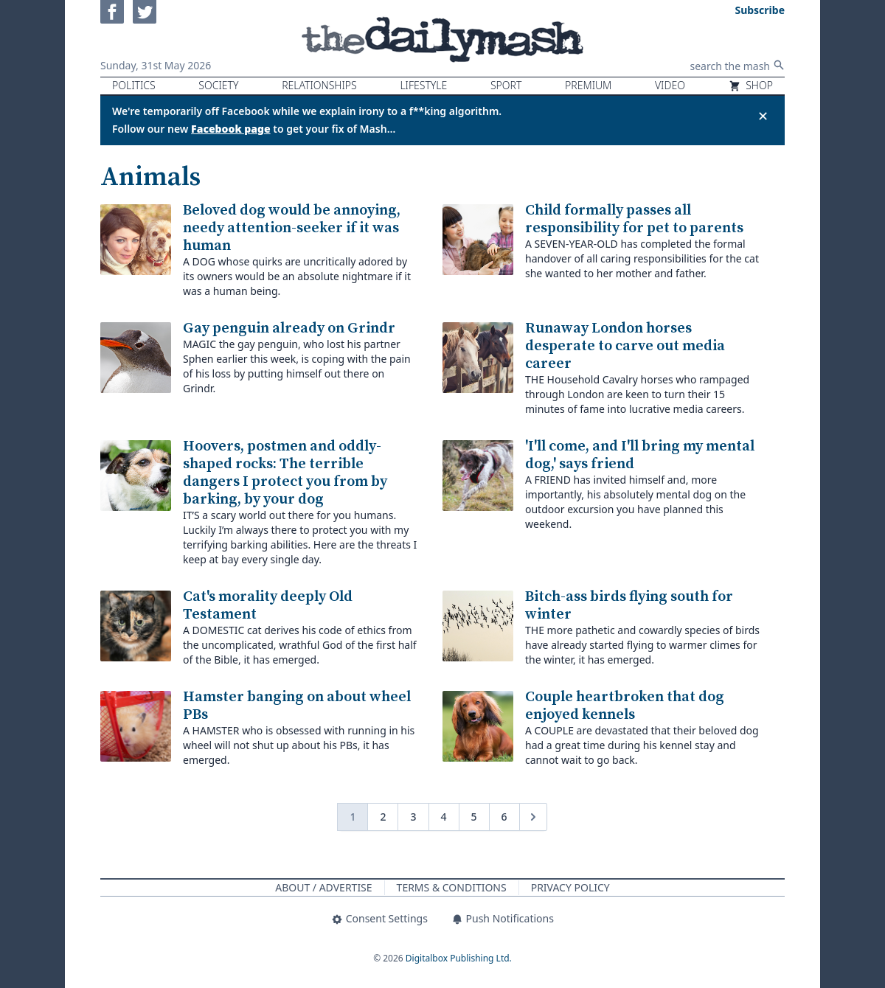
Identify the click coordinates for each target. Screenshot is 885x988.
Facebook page (231, 129)
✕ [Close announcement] (762, 116)
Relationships (319, 85)
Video (670, 85)
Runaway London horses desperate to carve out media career (625, 346)
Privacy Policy (570, 887)
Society (218, 85)
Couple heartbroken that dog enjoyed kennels (624, 706)
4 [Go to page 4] (444, 817)
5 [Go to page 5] (474, 817)
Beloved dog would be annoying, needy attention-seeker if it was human (291, 228)
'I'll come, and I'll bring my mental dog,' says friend (639, 455)
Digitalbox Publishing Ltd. (459, 958)
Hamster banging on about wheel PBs (297, 706)
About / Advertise (323, 887)
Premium (588, 85)
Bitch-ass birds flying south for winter (629, 606)
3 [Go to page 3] (413, 817)
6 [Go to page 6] (504, 817)
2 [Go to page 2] (383, 817)
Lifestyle (423, 85)
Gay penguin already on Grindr (289, 328)
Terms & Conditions (452, 887)
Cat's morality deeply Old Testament (268, 606)
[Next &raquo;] (533, 817)
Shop (751, 85)
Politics (134, 85)
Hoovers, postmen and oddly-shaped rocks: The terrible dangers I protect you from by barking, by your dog (285, 473)
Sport (505, 85)
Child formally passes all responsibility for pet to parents (634, 219)
